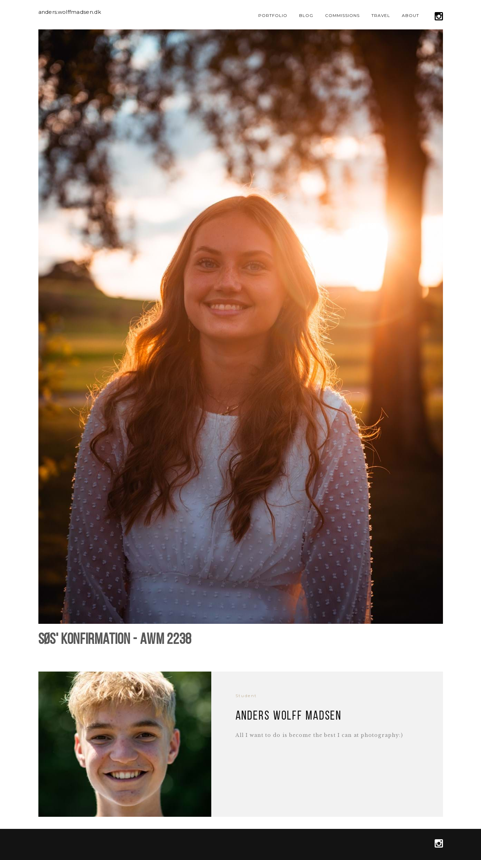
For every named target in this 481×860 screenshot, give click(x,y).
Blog (306, 15)
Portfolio (272, 15)
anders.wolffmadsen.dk (69, 12)
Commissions (342, 15)
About (410, 15)
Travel (380, 15)
